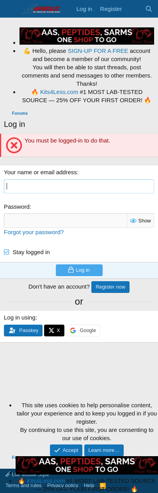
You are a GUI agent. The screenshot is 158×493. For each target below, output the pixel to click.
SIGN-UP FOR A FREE (98, 50)
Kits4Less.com (59, 91)
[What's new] (133, 9)
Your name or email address (40, 172)
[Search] (148, 9)
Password (17, 206)
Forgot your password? (34, 232)
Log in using (20, 317)
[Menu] (11, 9)
